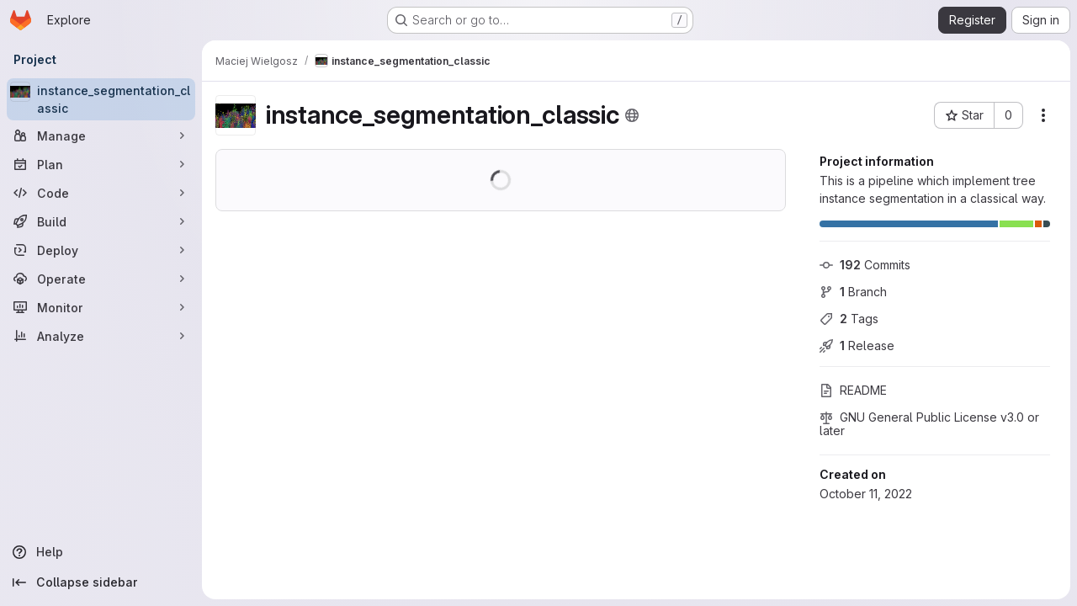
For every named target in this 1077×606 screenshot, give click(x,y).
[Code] (101, 192)
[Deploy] (101, 250)
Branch (853, 291)
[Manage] (101, 135)
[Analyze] (101, 335)
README (853, 390)
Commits (865, 265)
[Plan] (101, 164)
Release (857, 345)
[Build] (101, 221)
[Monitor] (101, 307)
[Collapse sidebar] (101, 582)
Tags (849, 318)
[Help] (101, 552)
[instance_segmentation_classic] (101, 99)
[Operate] (101, 278)
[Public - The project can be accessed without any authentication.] (632, 115)
